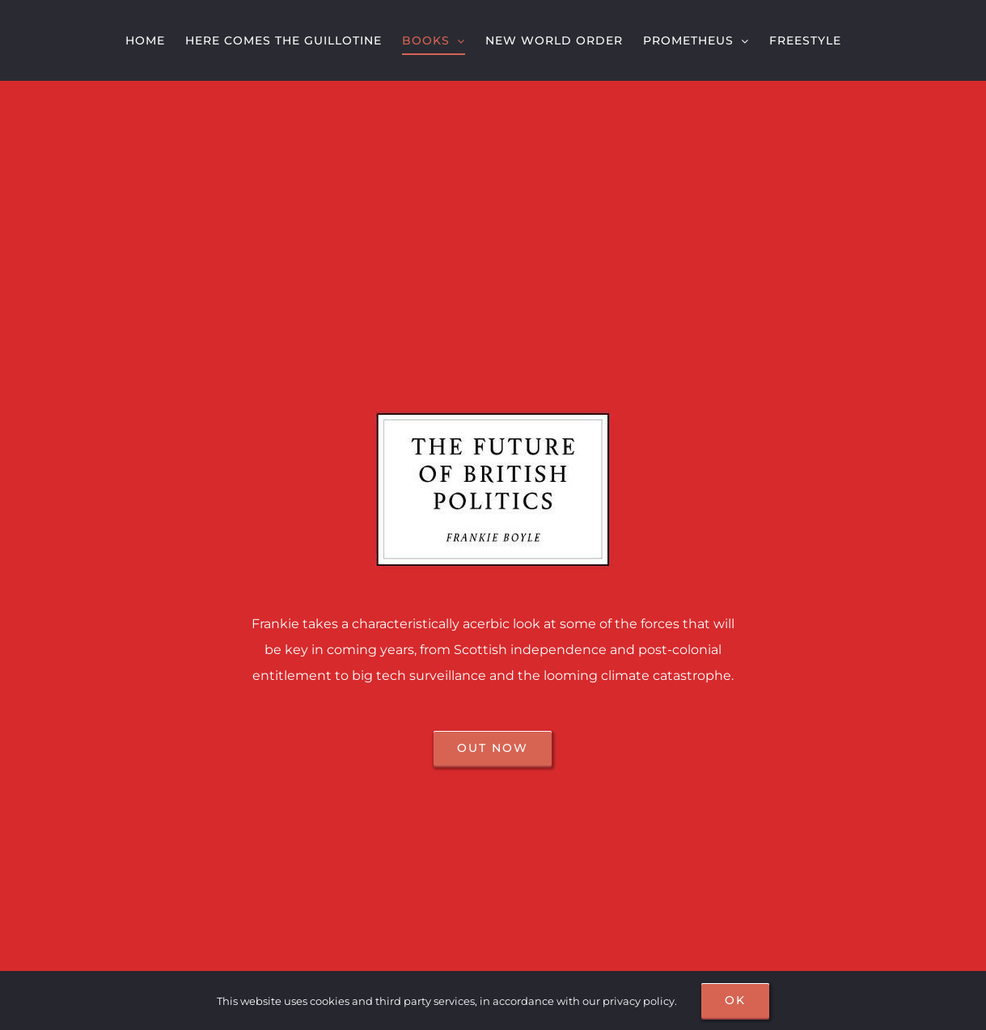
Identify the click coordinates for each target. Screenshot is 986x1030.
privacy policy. (640, 1000)
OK (735, 1000)
